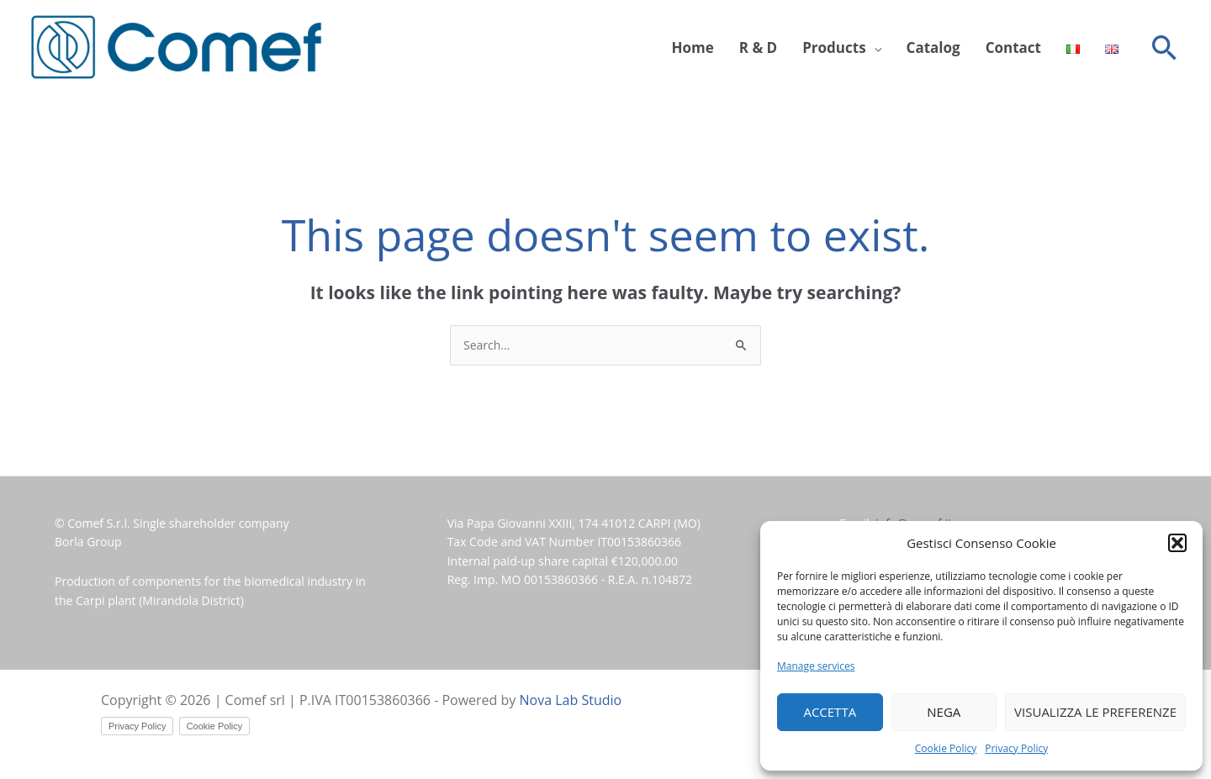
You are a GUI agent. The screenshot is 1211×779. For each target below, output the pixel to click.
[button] (1177, 542)
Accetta (829, 711)
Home (693, 47)
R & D (758, 47)
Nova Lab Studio (571, 700)
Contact (1013, 47)
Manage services (815, 666)
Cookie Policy (945, 748)
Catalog (933, 47)
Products (833, 47)
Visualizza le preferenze (1095, 711)
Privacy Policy (1016, 748)
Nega (943, 711)
